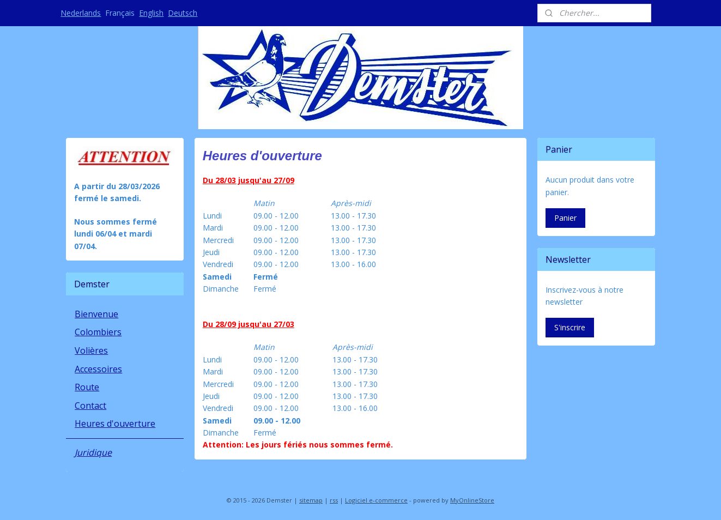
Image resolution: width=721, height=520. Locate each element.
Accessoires (98, 369)
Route (87, 387)
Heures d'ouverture (115, 424)
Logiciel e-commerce (376, 500)
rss (334, 500)
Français (120, 13)
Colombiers (98, 332)
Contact (90, 406)
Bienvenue (96, 314)
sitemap (311, 500)
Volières (91, 350)
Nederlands (80, 13)
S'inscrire (569, 327)
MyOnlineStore (472, 500)
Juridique (93, 452)
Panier (565, 218)
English (151, 13)
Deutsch (182, 13)
